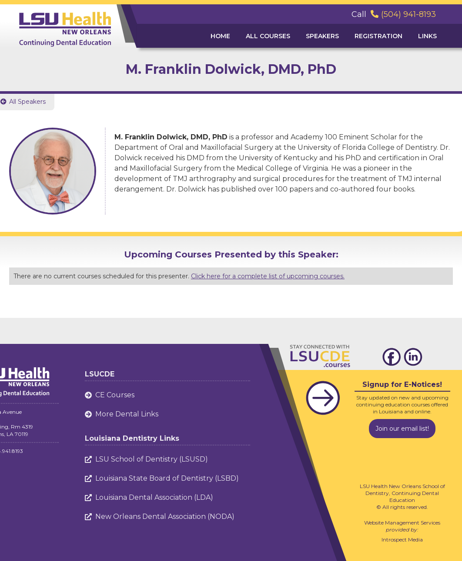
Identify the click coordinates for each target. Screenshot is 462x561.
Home (220, 36)
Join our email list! (402, 428)
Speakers (322, 36)
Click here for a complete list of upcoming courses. (268, 276)
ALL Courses (268, 36)
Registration (378, 36)
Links (427, 36)
